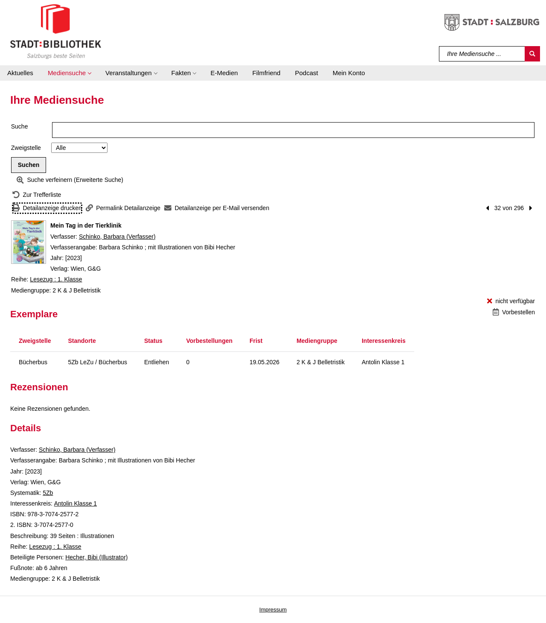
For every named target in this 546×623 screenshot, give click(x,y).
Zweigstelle (26, 147)
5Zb (48, 492)
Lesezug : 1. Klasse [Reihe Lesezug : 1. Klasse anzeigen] (56, 279)
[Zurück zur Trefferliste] (36, 195)
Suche (19, 126)
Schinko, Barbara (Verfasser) (117, 236)
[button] (69, 73)
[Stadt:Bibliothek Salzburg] (55, 31)
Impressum (273, 609)
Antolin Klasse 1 (75, 503)
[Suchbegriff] (482, 53)
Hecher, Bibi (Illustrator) (96, 557)
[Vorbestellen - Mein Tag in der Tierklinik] (514, 312)
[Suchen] (532, 53)
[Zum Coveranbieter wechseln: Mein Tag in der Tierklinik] (28, 242)
